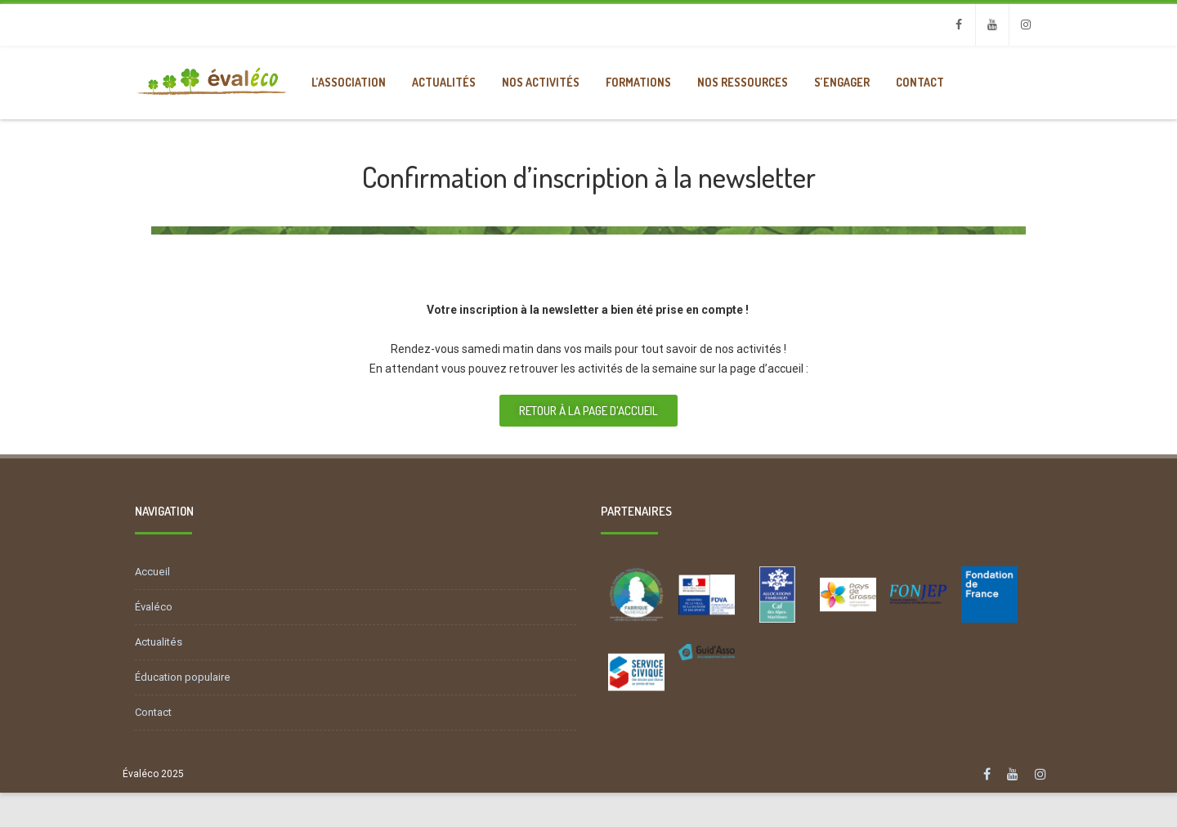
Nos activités (541, 82)
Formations (638, 82)
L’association (348, 82)
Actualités (444, 82)
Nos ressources (742, 82)
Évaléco (153, 607)
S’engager (842, 82)
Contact (920, 82)
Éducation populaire (182, 677)
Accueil (152, 571)
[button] (588, 411)
